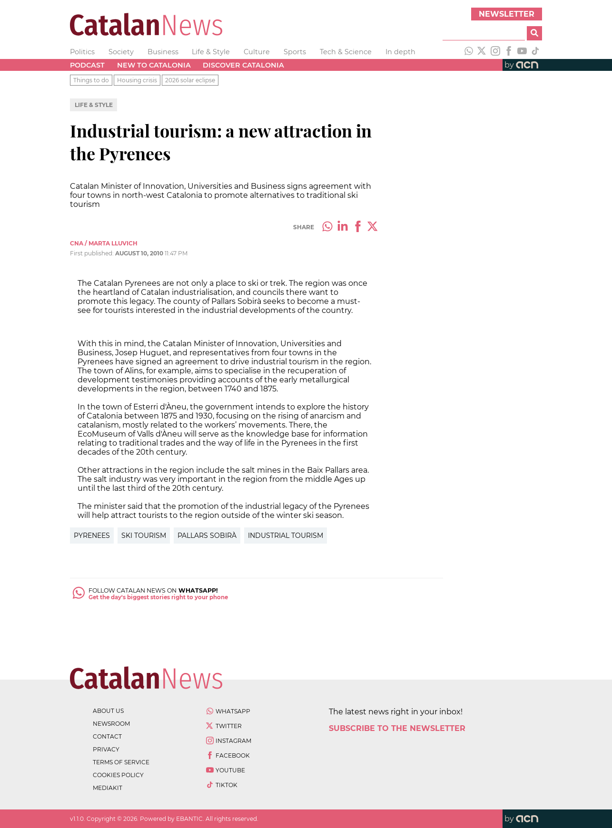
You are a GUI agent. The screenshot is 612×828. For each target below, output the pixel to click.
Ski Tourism (143, 535)
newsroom (111, 723)
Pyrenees (92, 535)
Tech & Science (346, 52)
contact (107, 736)
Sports (295, 52)
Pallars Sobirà (207, 535)
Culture (257, 52)
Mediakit (107, 787)
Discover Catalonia (243, 65)
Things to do (91, 80)
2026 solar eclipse (190, 80)
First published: (92, 253)
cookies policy (118, 775)
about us (108, 710)
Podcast (87, 65)
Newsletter (506, 14)
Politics (82, 52)
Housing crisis (137, 80)
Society (121, 52)
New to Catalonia (154, 65)
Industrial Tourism (285, 535)
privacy (106, 749)
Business (163, 52)
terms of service (121, 762)
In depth (400, 52)
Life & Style (211, 52)
